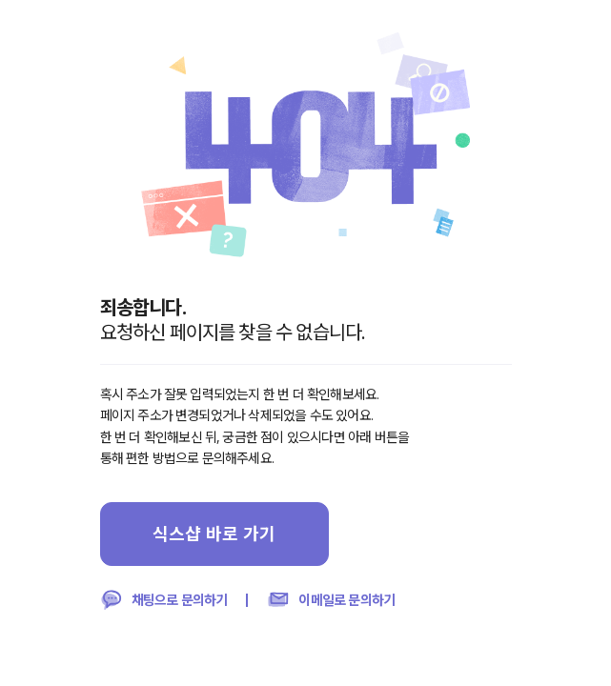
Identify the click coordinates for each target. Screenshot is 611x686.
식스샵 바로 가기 (214, 533)
